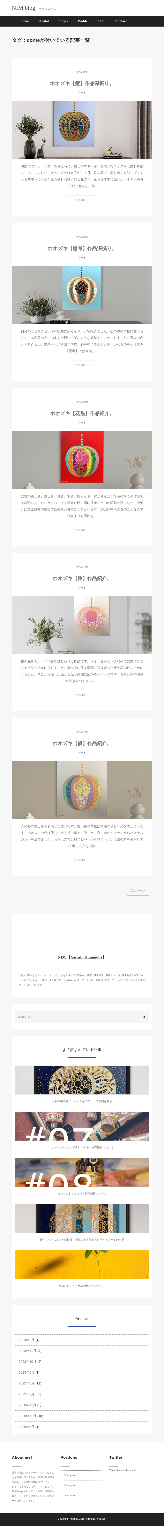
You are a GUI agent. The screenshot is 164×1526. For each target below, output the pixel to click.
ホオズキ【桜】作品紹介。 (82, 578)
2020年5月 (26, 1427)
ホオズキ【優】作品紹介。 (82, 743)
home (26, 21)
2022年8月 (26, 1383)
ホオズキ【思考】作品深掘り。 (82, 248)
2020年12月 (27, 1405)
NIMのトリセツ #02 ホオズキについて (82, 1285)
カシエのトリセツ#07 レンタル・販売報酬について (82, 1147)
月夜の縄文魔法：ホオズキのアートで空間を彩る (82, 1101)
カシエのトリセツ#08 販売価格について (81, 1193)
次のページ (138, 890)
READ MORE (82, 199)
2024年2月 (26, 1340)
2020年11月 (27, 1416)
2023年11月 (27, 1351)
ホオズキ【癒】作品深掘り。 (82, 83)
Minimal (74, 1518)
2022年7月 (26, 1394)
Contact (121, 21)
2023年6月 (26, 1372)
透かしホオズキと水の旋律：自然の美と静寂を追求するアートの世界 (82, 1239)
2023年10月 (27, 1362)
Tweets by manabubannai (122, 1470)
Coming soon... (71, 1475)
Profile (83, 21)
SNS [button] (102, 21)
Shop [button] (63, 21)
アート (82, 92)
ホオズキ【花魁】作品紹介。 (82, 413)
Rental (44, 21)
